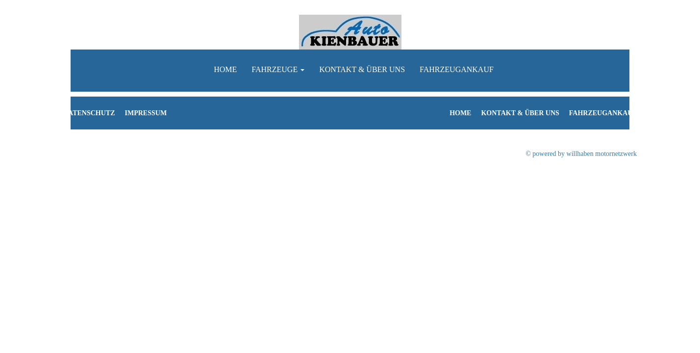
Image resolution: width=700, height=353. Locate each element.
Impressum (146, 113)
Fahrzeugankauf (457, 69)
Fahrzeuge (277, 69)
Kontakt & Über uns (362, 69)
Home (225, 69)
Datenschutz (89, 113)
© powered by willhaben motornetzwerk (581, 153)
